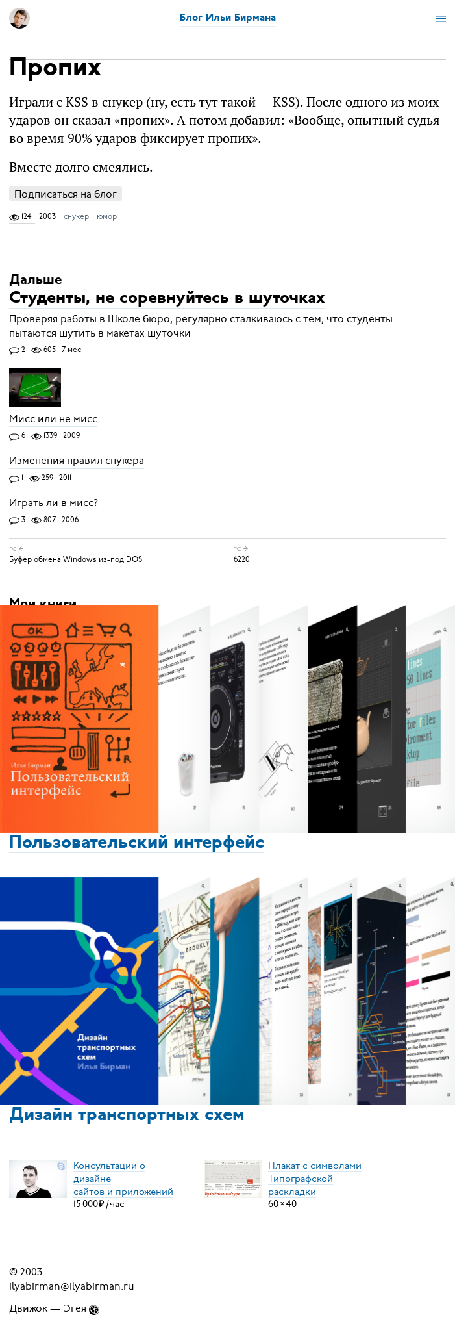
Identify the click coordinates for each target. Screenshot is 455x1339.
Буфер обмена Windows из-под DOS (75, 559)
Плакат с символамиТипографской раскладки (315, 1177)
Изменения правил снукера (76, 461)
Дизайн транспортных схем (127, 1115)
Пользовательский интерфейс (136, 843)
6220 (242, 559)
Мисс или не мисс (53, 419)
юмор (107, 216)
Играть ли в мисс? (53, 503)
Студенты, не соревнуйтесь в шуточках (167, 299)
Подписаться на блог (65, 194)
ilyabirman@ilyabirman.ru (71, 1286)
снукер (76, 216)
